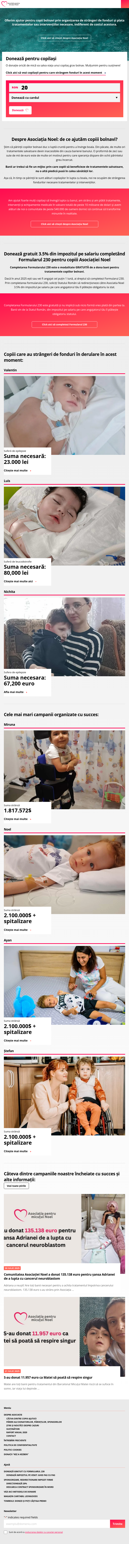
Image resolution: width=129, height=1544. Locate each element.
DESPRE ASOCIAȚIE (13, 1415)
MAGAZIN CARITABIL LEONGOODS (20, 1496)
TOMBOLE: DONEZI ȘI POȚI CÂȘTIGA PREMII (25, 1501)
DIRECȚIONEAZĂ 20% (16, 1483)
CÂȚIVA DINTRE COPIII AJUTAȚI (21, 1418)
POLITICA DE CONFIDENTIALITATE (20, 1445)
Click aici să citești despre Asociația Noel (64, 38)
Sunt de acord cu (36, 1532)
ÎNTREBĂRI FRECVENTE (15, 1440)
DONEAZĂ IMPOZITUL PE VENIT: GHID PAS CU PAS (30, 1475)
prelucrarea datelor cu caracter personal (44, 1532)
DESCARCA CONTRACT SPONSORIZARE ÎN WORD (30, 1487)
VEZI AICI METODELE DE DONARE (20, 1491)
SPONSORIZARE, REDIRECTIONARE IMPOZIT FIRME (28, 1480)
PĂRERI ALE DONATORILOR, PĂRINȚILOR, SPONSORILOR (34, 1422)
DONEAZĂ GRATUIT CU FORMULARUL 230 (24, 1471)
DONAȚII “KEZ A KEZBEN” (16, 1454)
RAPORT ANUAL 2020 (16, 1432)
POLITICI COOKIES (13, 1450)
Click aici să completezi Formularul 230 (64, 324)
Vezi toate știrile (16, 1185)
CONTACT (11, 1436)
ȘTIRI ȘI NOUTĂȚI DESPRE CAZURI (22, 1425)
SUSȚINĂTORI (13, 1429)
